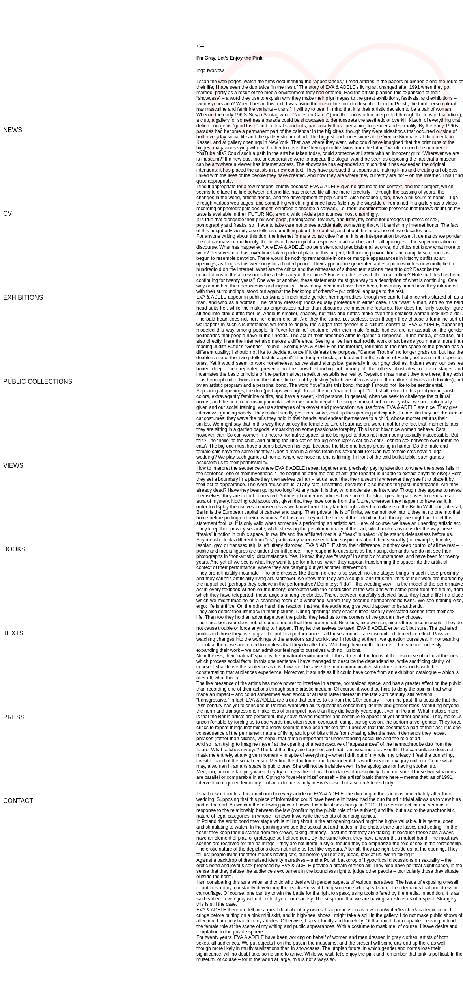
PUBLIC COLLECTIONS (37, 381)
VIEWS (13, 465)
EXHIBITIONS (23, 297)
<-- (200, 46)
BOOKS (14, 549)
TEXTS (13, 633)
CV (7, 213)
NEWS (12, 130)
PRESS (13, 717)
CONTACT (18, 800)
